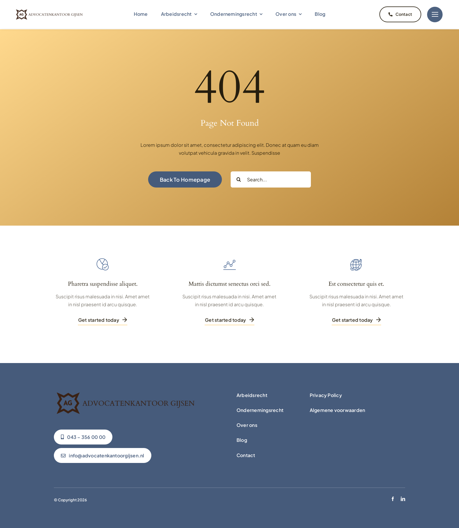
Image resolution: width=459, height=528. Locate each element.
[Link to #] (435, 14)
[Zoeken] (239, 178)
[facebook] (393, 497)
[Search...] (271, 178)
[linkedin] (403, 497)
